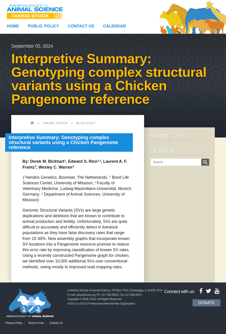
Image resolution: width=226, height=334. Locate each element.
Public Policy (43, 26)
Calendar (114, 26)
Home (13, 26)
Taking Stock (55, 123)
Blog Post (86, 123)
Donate (206, 302)
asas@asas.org (85, 294)
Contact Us (81, 26)
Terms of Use (36, 323)
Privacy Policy (14, 323)
